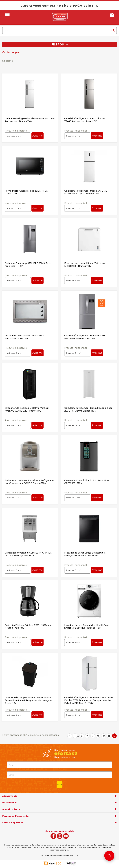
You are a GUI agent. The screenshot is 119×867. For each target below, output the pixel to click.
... (78, 735)
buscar (113, 30)
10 (103, 735)
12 (114, 735)
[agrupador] (116, 796)
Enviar (59, 784)
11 (109, 735)
